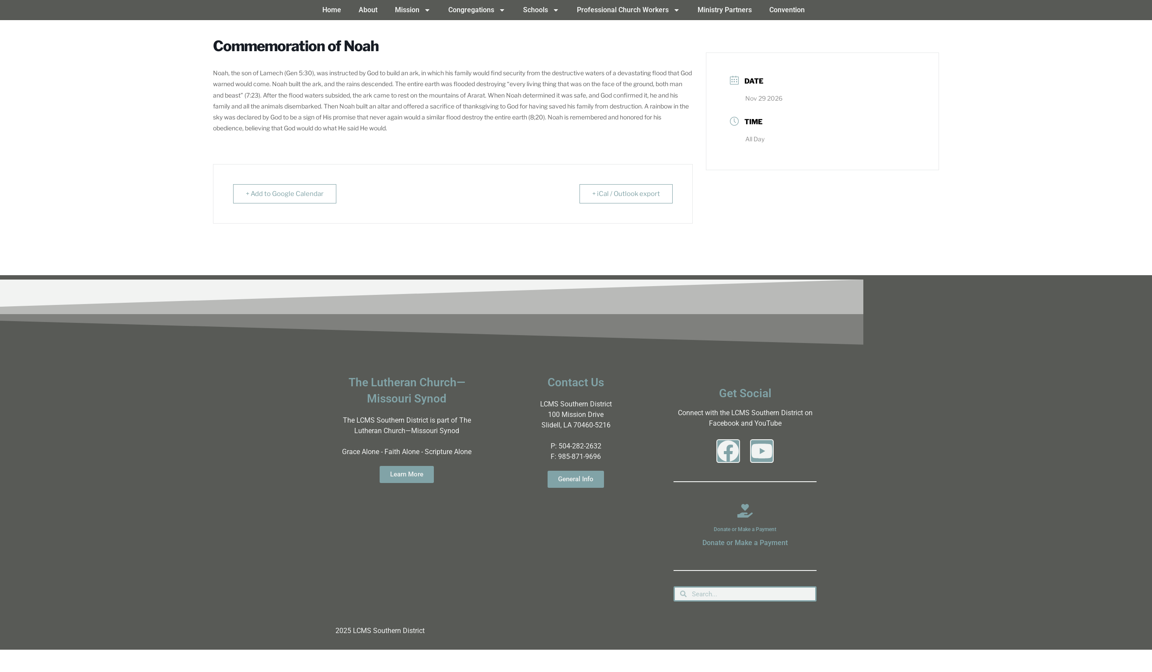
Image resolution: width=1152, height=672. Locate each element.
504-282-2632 (580, 446)
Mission (413, 10)
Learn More (406, 474)
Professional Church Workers (628, 10)
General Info (575, 479)
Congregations (477, 10)
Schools (541, 10)
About (368, 10)
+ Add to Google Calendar (285, 194)
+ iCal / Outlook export (626, 194)
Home (331, 10)
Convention (787, 10)
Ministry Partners (725, 10)
